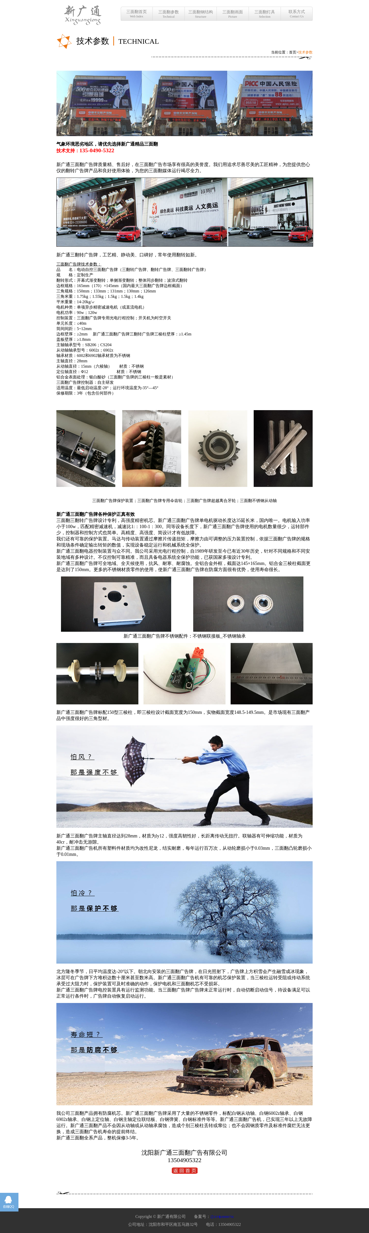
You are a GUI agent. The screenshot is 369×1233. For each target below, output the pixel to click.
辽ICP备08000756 (222, 1217)
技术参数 (305, 52)
